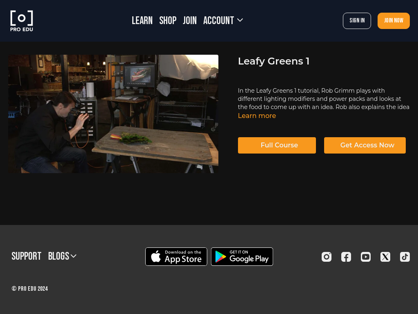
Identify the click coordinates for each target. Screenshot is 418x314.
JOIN (190, 21)
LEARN (142, 21)
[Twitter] (385, 257)
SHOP (167, 21)
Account (223, 21)
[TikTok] (405, 257)
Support (26, 256)
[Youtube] (366, 257)
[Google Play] (242, 256)
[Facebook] (346, 257)
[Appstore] (176, 256)
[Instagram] (326, 257)
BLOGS (62, 256)
